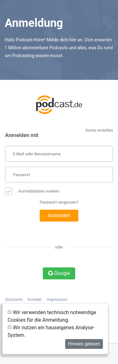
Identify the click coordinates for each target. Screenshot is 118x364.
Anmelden (59, 215)
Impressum (57, 299)
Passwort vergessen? (59, 202)
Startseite (14, 299)
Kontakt (35, 299)
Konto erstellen (99, 130)
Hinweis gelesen (84, 343)
